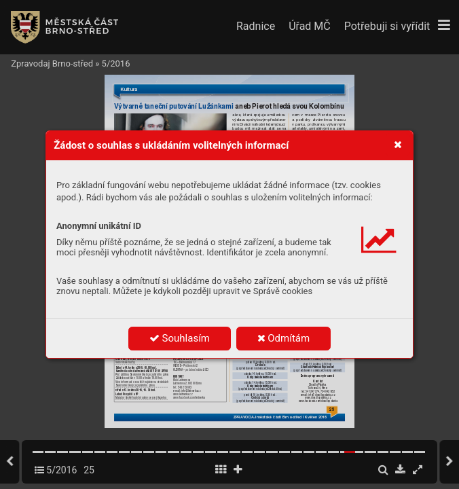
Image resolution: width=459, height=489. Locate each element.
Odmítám (283, 338)
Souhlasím (179, 338)
